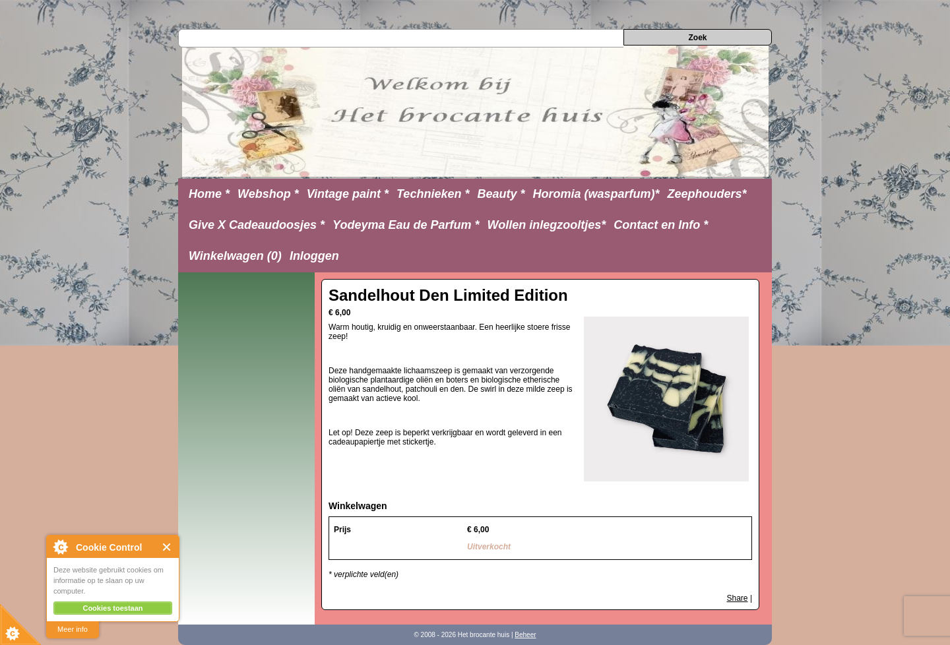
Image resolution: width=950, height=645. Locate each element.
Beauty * (500, 193)
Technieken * (432, 193)
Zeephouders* (707, 193)
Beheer (525, 634)
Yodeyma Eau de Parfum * (405, 224)
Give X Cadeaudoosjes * (257, 224)
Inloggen (314, 255)
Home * (209, 193)
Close (167, 547)
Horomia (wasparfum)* (595, 193)
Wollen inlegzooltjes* (547, 224)
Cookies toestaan (112, 608)
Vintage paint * (348, 193)
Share (737, 598)
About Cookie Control (60, 547)
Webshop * (268, 193)
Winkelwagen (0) (235, 255)
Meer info (72, 629)
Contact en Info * (661, 224)
